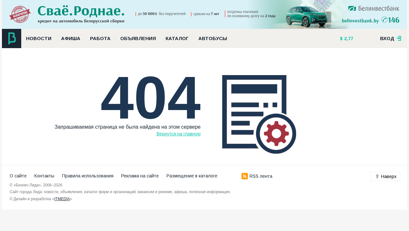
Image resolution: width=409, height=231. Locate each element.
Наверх (385, 176)
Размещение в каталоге (192, 175)
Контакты (44, 175)
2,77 (348, 38)
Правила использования (88, 175)
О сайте (18, 175)
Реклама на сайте (140, 175)
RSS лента (256, 176)
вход (390, 38)
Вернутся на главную (179, 133)
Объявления (138, 38)
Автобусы (212, 38)
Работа (100, 38)
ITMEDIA (62, 199)
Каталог (177, 38)
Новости (38, 38)
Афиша (70, 38)
